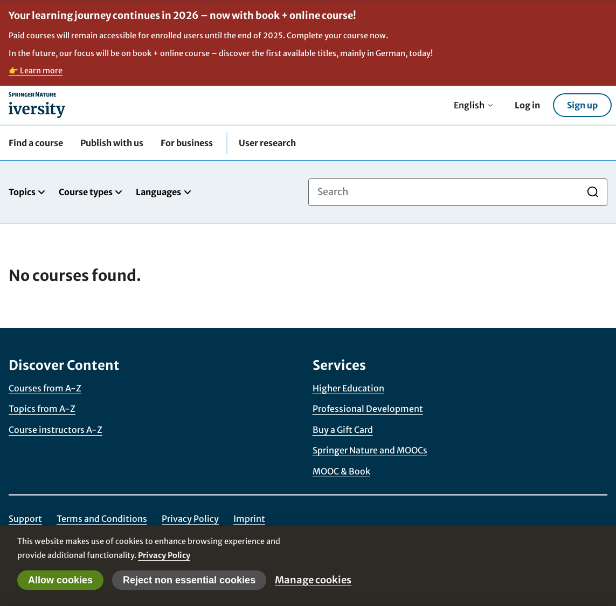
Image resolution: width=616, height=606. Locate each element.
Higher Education (348, 388)
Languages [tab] (163, 192)
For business (187, 142)
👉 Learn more (36, 70)
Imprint (249, 518)
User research (267, 142)
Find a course (36, 142)
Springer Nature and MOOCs (370, 450)
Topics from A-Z (42, 408)
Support (25, 518)
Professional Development (368, 408)
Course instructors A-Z (55, 429)
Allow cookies (60, 580)
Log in (527, 105)
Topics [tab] (27, 192)
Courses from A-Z (45, 388)
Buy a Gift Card (343, 429)
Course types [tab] (91, 192)
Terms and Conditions (102, 518)
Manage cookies (313, 580)
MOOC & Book (341, 471)
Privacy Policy (190, 518)
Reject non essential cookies (189, 580)
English (473, 105)
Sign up (582, 105)
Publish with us (111, 142)
